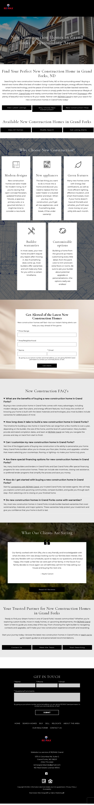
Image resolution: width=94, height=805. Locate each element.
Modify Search (47, 130)
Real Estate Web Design (38, 793)
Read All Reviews (47, 589)
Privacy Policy (71, 787)
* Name (21, 350)
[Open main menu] (90, 8)
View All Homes (15, 130)
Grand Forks (24, 93)
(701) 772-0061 (47, 762)
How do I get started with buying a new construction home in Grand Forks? (44, 481)
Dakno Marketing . (57, 793)
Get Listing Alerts (78, 130)
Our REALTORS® (40, 728)
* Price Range (23, 331)
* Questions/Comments (24, 691)
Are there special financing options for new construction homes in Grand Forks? (46, 461)
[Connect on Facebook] (46, 774)
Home (17, 723)
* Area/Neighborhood (27, 341)
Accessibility (47, 789)
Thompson (82, 93)
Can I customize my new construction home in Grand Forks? (40, 442)
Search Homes (30, 723)
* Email (50, 350)
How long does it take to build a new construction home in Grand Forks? (47, 422)
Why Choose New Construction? (47, 109)
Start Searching (77, 647)
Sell (47, 723)
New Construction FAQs (77, 108)
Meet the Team (47, 647)
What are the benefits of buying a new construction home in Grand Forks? (43, 400)
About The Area (72, 723)
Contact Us (16, 647)
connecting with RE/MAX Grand (25, 487)
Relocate (56, 723)
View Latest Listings (16, 108)
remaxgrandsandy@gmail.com (47, 765)
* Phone (39, 682)
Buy (41, 723)
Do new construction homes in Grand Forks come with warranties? (44, 500)
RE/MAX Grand (64, 97)
